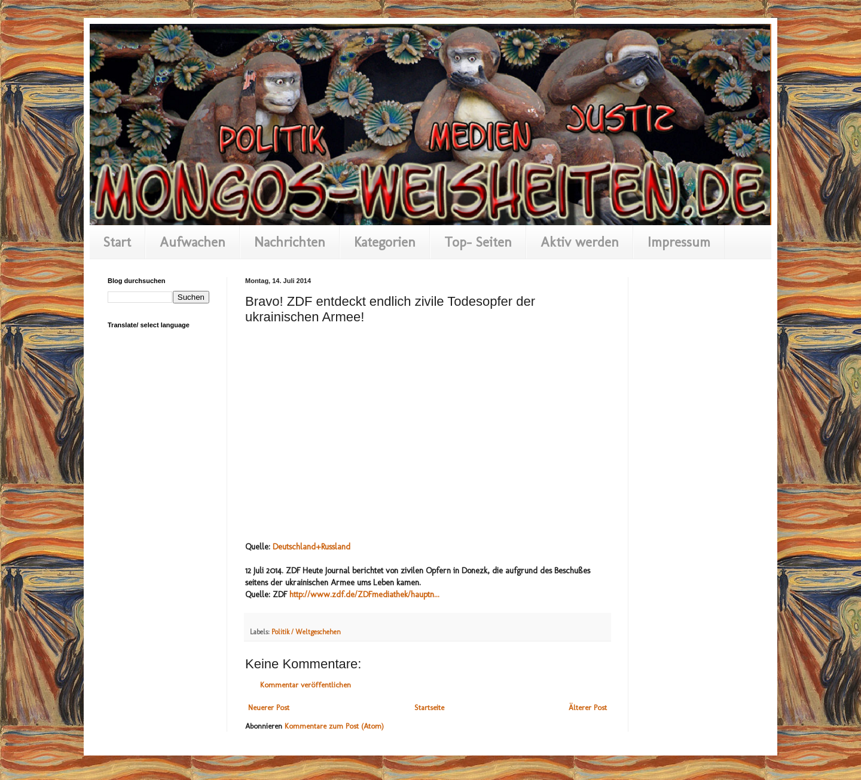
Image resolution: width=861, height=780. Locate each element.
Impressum (679, 242)
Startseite (429, 707)
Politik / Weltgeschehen (306, 632)
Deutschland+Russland (311, 547)
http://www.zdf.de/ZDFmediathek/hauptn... (364, 594)
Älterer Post (588, 707)
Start (117, 242)
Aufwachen (192, 242)
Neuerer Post (268, 707)
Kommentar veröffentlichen (305, 684)
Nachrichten (289, 242)
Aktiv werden (580, 242)
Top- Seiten (478, 242)
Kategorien (385, 242)
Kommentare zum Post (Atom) (334, 725)
